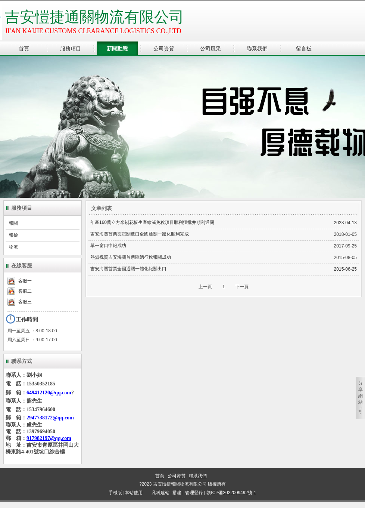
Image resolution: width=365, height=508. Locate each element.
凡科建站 (156, 492)
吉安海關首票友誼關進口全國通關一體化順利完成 (139, 234)
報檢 (13, 235)
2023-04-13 (345, 222)
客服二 (19, 291)
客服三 (19, 301)
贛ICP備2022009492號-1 (231, 492)
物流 (13, 247)
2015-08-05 (345, 257)
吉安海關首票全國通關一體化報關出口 (128, 268)
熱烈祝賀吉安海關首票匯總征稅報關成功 (130, 257)
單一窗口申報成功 (108, 245)
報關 (13, 223)
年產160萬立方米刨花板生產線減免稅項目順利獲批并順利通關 (152, 222)
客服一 (19, 280)
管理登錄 (194, 492)
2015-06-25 (345, 269)
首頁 (159, 475)
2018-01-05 (345, 234)
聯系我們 (198, 475)
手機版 (115, 492)
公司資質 (176, 475)
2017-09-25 (345, 246)
